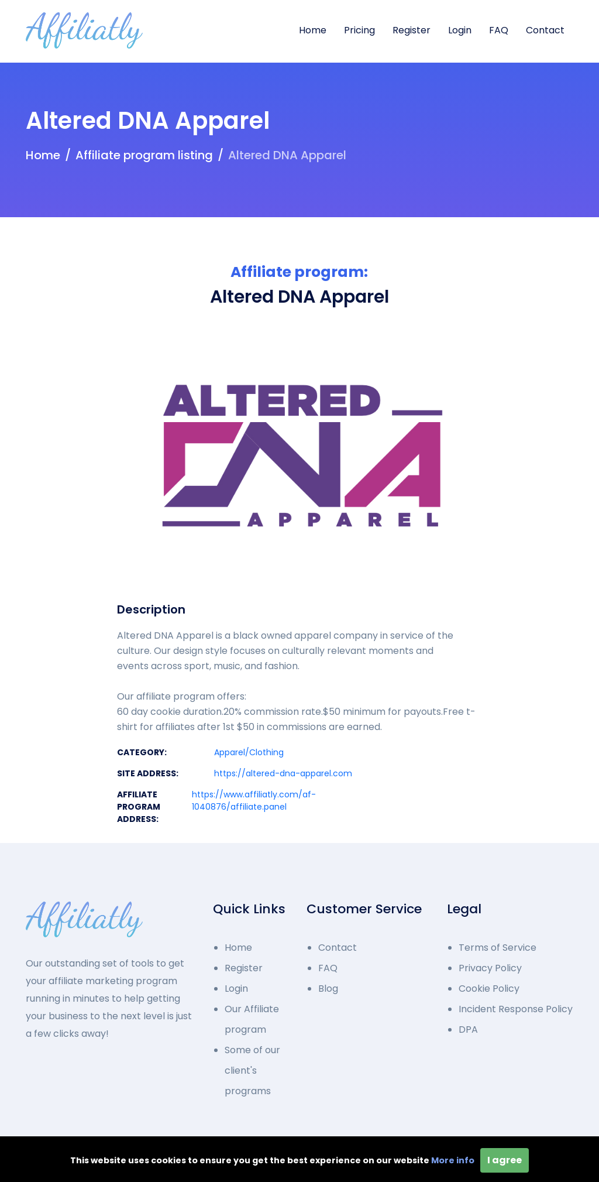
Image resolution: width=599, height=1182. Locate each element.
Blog (328, 988)
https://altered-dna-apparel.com (283, 773)
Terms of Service (497, 947)
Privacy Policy (490, 968)
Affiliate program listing (144, 155)
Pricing (359, 30)
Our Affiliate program (252, 1019)
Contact (545, 30)
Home (312, 30)
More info (452, 1160)
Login (459, 30)
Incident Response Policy (516, 1009)
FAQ (498, 30)
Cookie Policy (489, 988)
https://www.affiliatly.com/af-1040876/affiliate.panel (254, 801)
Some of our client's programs (252, 1070)
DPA (468, 1029)
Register (412, 30)
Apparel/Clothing (249, 752)
